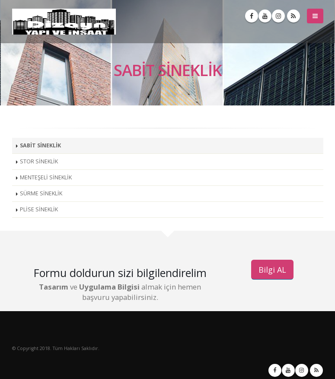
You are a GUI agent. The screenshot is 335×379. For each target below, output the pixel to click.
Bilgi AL (272, 269)
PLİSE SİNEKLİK (39, 209)
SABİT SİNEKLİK (40, 145)
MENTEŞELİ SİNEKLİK (46, 177)
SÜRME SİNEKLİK (41, 193)
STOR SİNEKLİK (39, 161)
